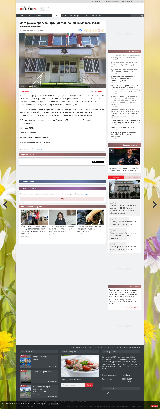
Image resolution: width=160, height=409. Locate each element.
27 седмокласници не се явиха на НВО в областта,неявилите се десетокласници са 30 (90, 228)
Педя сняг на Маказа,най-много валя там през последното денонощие (124, 71)
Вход (62, 199)
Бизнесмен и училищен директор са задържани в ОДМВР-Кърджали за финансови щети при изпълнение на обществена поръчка (32, 232)
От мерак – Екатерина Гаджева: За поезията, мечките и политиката (123, 169)
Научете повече (53, 404)
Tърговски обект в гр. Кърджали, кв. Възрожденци (42, 359)
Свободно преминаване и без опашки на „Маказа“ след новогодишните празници (125, 122)
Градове (94, 16)
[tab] (116, 178)
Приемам (155, 406)
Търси (89, 385)
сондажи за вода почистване (40, 372)
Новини (56, 16)
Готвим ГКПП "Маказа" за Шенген (123, 128)
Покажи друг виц (132, 307)
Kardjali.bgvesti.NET (36, 149)
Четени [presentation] (116, 177)
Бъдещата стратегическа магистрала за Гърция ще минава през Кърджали (125, 57)
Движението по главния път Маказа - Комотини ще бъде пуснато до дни (124, 64)
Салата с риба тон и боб (71, 379)
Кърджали (25, 91)
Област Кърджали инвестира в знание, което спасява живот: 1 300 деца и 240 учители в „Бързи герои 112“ (62, 230)
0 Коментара (98, 91)
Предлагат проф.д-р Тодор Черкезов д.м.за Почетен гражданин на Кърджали (123, 235)
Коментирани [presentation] (133, 177)
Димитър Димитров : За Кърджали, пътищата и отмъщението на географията (123, 135)
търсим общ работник (42, 386)
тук (86, 194)
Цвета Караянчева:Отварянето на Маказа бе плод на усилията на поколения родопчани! (123, 79)
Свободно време (75, 16)
